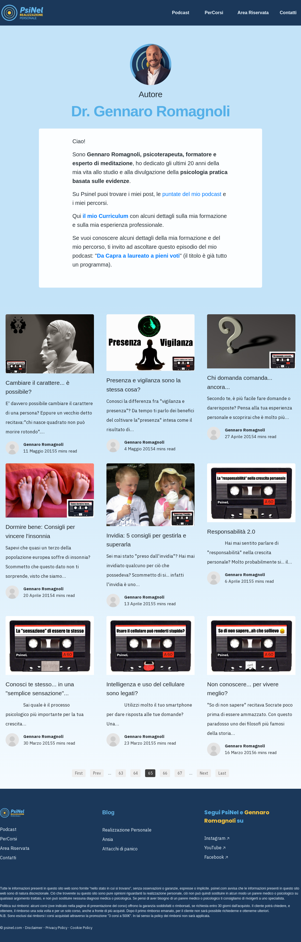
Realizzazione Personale (126, 830)
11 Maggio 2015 (38, 451)
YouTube (213, 847)
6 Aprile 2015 (238, 581)
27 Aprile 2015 (239, 436)
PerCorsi (8, 838)
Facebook (214, 857)
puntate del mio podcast (191, 194)
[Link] (183, 12)
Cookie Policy (81, 927)
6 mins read (265, 752)
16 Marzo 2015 (239, 752)
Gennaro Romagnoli (43, 444)
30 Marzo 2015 (38, 743)
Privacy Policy (56, 927)
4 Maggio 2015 (138, 448)
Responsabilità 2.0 (231, 531)
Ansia (107, 839)
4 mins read (164, 448)
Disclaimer (34, 927)
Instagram (214, 838)
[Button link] (79, 773)
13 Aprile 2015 (138, 603)
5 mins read (65, 451)
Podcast (8, 829)
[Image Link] (22, 13)
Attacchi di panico (120, 848)
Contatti (8, 857)
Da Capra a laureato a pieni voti (138, 256)
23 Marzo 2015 (138, 743)
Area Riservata (14, 848)
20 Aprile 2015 (37, 595)
